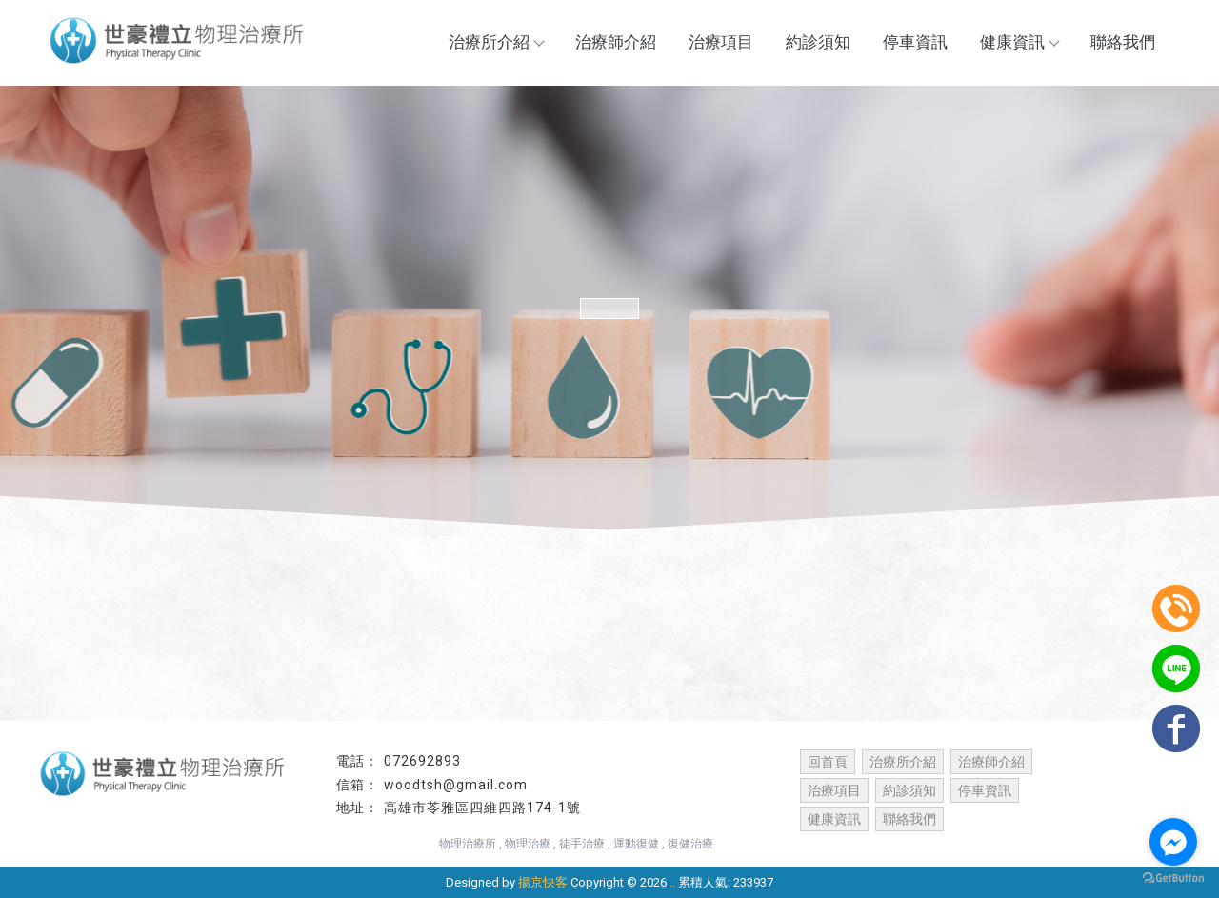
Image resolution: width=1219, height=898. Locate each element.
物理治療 (527, 843)
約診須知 (818, 41)
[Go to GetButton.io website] (1173, 878)
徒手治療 (582, 843)
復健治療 (690, 843)
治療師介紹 (615, 41)
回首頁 (828, 761)
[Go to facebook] (1173, 842)
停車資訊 (915, 41)
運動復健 (636, 843)
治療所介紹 (496, 41)
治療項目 (721, 41)
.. (672, 882)
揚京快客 (543, 882)
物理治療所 (467, 843)
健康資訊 (1019, 41)
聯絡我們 (1122, 41)
